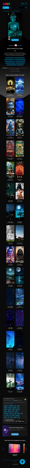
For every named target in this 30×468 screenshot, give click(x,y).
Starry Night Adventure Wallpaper (10, 222)
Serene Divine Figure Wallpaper (19, 265)
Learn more (15, 434)
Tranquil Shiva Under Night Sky (19, 95)
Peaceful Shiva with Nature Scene (10, 180)
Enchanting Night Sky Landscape (19, 392)
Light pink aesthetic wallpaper (10, 63)
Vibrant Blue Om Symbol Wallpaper (20, 116)
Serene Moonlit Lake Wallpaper (19, 286)
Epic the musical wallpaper (9, 59)
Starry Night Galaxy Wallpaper (20, 328)
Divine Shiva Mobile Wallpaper (20, 159)
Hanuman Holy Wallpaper (19, 180)
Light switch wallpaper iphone (9, 61)
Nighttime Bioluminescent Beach (19, 307)
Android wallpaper (11, 402)
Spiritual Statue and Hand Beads (19, 201)
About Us (8, 460)
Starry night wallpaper (15, 11)
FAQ (26, 460)
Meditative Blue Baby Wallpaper (10, 116)
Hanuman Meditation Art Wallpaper (10, 159)
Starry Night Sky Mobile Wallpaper (10, 307)
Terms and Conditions (14, 460)
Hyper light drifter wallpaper (11, 64)
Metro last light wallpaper (20, 63)
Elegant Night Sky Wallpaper (19, 222)
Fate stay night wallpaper (10, 57)
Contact (4, 460)
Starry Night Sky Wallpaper (10, 328)
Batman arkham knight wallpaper (20, 59)
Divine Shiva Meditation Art (19, 137)
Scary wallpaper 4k (20, 64)
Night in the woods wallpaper (19, 57)
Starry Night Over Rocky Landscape (20, 243)
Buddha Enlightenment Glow (10, 95)
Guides (15, 461)
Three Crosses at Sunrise (10, 392)
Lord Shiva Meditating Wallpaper (10, 137)
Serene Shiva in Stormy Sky (10, 243)
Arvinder (18, 45)
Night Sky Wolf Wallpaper (10, 349)
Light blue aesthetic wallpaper (20, 61)
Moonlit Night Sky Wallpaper (10, 201)
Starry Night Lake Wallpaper (10, 286)
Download (15, 40)
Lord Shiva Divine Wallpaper (10, 265)
